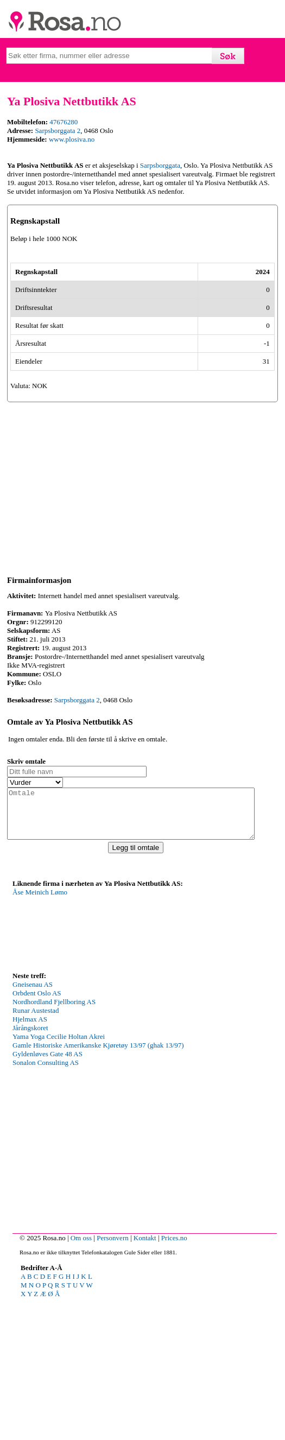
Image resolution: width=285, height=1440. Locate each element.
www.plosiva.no (71, 139)
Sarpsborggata (160, 165)
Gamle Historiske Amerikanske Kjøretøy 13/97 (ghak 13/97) (98, 1187)
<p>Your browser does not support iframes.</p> (93, 1070)
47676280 (63, 122)
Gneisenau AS (32, 1126)
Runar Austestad (35, 1152)
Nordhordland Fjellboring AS (54, 1143)
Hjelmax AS (29, 1161)
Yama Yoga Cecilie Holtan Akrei (58, 1178)
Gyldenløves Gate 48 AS (47, 1195)
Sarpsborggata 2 (57, 130)
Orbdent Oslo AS (36, 1135)
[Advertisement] (142, 619)
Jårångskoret (30, 1169)
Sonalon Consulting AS (45, 1204)
